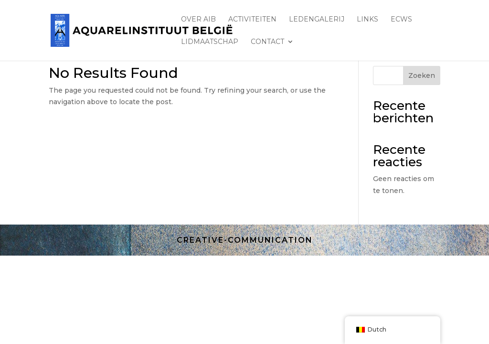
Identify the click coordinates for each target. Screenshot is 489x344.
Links (367, 19)
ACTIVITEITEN (252, 19)
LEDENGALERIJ (316, 19)
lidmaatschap (209, 42)
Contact (267, 42)
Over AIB (198, 19)
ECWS (401, 19)
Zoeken (421, 75)
